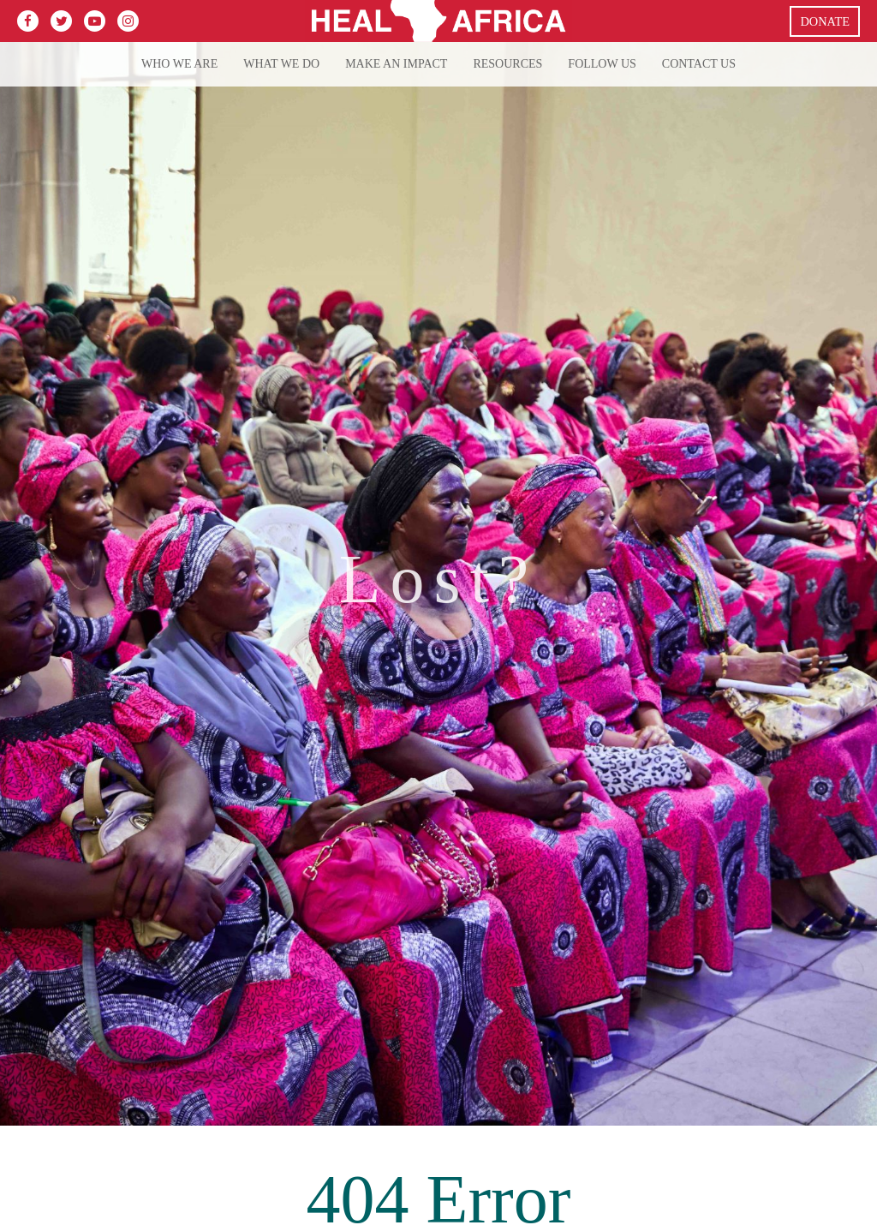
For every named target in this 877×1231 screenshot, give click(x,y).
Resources (507, 63)
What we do (281, 63)
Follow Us (601, 63)
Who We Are (179, 63)
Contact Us (699, 63)
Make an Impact (396, 63)
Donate (825, 21)
